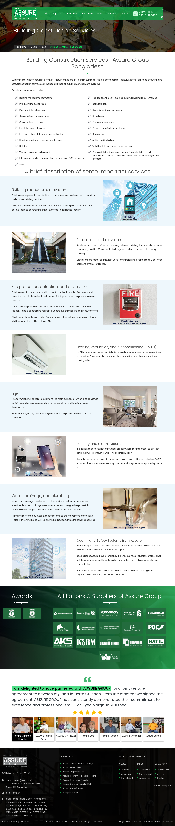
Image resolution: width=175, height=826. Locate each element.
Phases (122, 763)
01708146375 (40, 796)
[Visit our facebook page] (162, 10)
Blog (43, 47)
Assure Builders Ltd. (72, 767)
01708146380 (26, 800)
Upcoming (126, 773)
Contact (125, 13)
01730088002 (12, 796)
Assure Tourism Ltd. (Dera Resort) (80, 775)
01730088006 (26, 793)
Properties (87, 13)
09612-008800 (13, 784)
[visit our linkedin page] (162, 16)
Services (112, 13)
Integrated (144, 778)
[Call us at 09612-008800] (145, 14)
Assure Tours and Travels (75, 779)
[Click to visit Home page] (46, 13)
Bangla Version (70, 792)
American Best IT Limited (159, 812)
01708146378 (12, 803)
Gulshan (161, 778)
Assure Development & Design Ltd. (80, 763)
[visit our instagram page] (29, 764)
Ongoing (125, 769)
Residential (144, 769)
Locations (161, 763)
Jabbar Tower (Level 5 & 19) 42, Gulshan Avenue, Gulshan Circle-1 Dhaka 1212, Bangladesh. (24, 774)
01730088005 (40, 793)
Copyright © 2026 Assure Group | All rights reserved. (76, 812)
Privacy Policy (9, 812)
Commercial (145, 773)
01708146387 (39, 803)
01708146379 (26, 790)
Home (22, 47)
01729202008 (12, 790)
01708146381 (26, 803)
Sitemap (25, 812)
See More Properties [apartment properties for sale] (163, 785)
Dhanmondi (163, 769)
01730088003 (12, 793)
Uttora (160, 773)
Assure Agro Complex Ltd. (76, 788)
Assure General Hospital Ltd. (77, 784)
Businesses (72, 13)
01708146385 (12, 806)
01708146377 (26, 796)
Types (140, 763)
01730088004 (12, 800)
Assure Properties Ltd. (74, 771)
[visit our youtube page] (162, 13)
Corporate (57, 13)
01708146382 (26, 806)
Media (100, 13)
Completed (127, 778)
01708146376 (40, 800)
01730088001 (40, 790)
